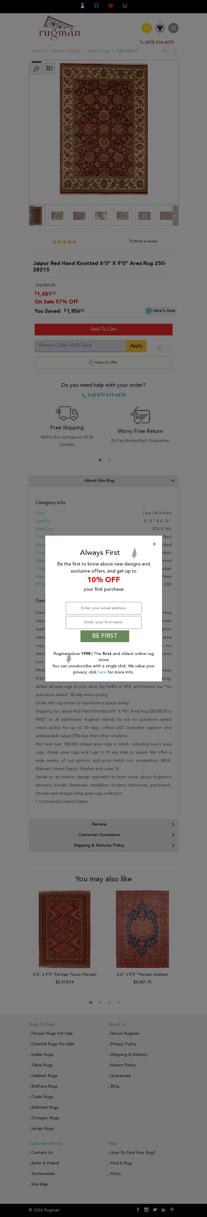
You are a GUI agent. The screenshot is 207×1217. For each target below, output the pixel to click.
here (102, 672)
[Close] (104, 544)
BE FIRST (104, 636)
